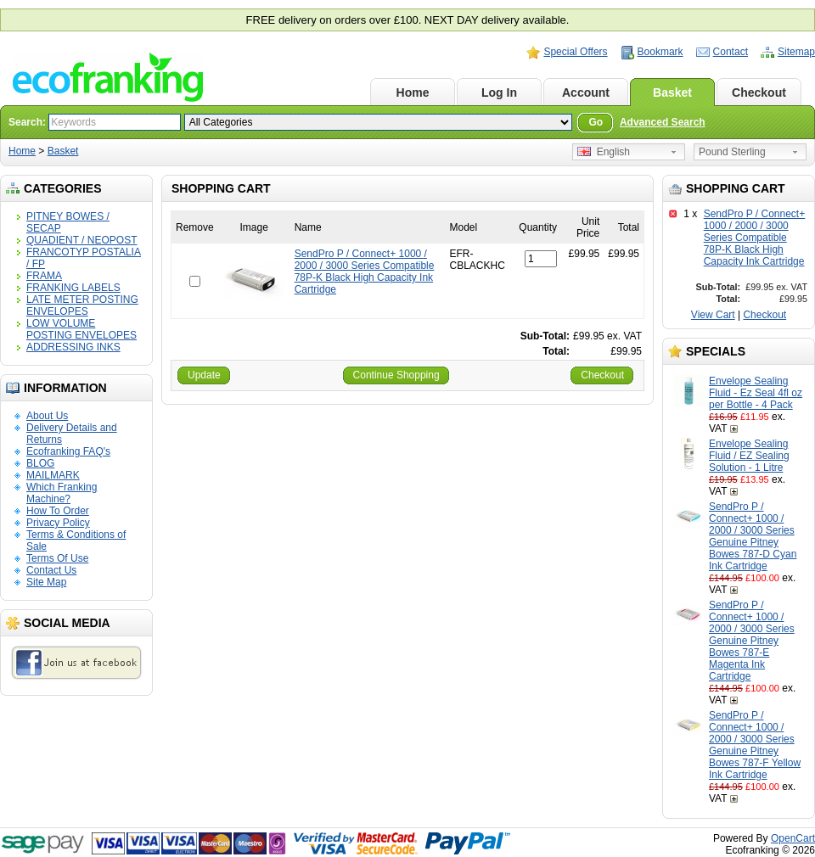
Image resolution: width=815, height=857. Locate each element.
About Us (47, 416)
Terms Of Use (57, 558)
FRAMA (44, 276)
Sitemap (796, 52)
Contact (730, 52)
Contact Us (51, 570)
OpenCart (793, 838)
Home (413, 92)
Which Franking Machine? (61, 493)
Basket (672, 92)
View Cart (713, 315)
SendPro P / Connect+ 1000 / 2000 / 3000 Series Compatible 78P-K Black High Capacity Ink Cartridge (755, 237)
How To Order (57, 511)
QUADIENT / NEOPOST (81, 240)
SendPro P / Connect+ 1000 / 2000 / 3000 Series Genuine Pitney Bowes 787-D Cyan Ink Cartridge (752, 536)
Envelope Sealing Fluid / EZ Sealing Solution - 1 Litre (749, 455)
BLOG (40, 463)
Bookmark (660, 52)
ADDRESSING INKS (73, 347)
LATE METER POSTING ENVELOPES (82, 305)
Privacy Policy (58, 523)
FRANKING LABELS (73, 288)
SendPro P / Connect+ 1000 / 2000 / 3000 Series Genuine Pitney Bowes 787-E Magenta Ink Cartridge (752, 640)
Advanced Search (662, 122)
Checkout (759, 92)
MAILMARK (53, 475)
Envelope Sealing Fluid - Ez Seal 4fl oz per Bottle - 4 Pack (755, 393)
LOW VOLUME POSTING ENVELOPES (81, 329)
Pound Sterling (732, 152)
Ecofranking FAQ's (68, 451)
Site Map (46, 582)
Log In (499, 92)
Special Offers (575, 52)
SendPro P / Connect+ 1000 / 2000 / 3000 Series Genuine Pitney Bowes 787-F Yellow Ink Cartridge (755, 745)
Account (586, 92)
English (603, 152)
